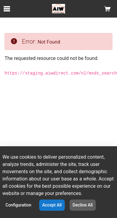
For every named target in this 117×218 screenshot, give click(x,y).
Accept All (52, 205)
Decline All (83, 205)
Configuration (18, 205)
